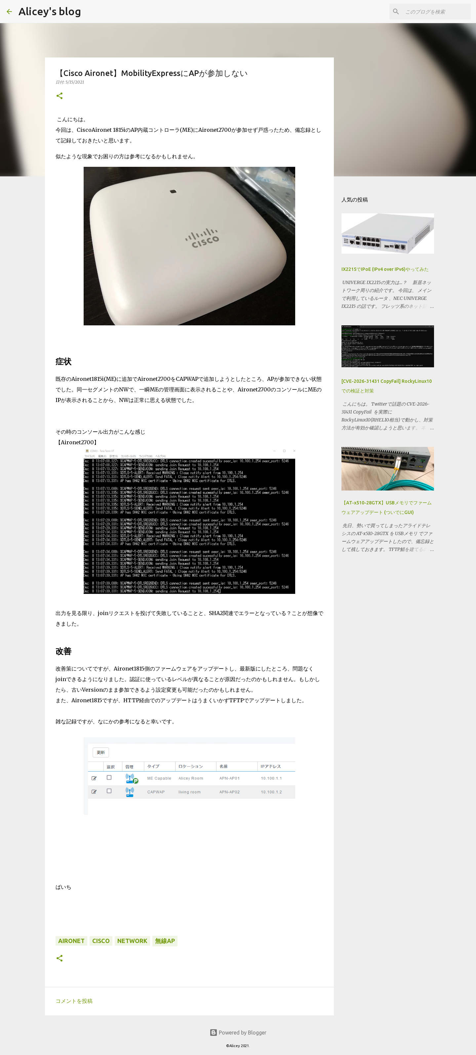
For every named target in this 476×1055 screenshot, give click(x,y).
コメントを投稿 (74, 1001)
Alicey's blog (50, 11)
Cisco (101, 940)
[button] (59, 96)
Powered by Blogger (238, 1033)
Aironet (71, 940)
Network (132, 940)
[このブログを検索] (436, 11)
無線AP (165, 940)
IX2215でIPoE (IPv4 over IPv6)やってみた (385, 269)
